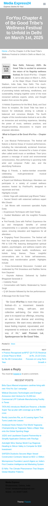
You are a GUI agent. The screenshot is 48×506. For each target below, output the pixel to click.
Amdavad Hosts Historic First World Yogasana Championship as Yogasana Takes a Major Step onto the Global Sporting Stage (23, 428)
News (13, 344)
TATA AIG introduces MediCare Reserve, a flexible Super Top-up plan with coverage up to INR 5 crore (24, 410)
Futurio (28, 502)
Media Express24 (17, 3)
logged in (17, 374)
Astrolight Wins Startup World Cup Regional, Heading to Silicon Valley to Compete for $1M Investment (22, 446)
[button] (44, 3)
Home (4, 51)
